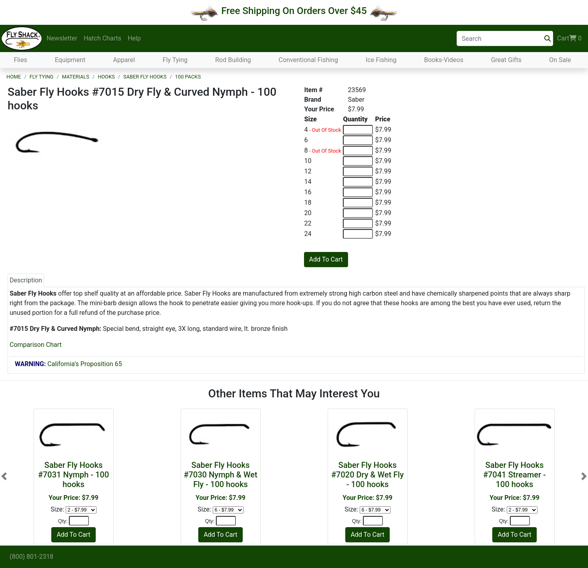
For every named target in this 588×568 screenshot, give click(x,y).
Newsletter (61, 38)
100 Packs (188, 77)
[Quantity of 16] (358, 192)
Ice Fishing (381, 60)
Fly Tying (175, 60)
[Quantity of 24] (358, 234)
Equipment (70, 60)
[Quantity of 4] (358, 130)
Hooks (106, 77)
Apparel (124, 60)
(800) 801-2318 (31, 556)
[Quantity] (79, 521)
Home (13, 77)
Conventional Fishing (308, 60)
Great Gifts (506, 60)
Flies (20, 60)
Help (134, 38)
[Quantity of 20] (358, 213)
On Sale (560, 60)
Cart (569, 38)
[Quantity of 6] (358, 140)
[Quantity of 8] (358, 150)
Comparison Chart (36, 344)
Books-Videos (443, 60)
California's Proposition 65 (68, 364)
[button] (4, 476)
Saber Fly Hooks (145, 77)
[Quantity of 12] (358, 171)
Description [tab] (26, 280)
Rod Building (233, 60)
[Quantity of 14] (358, 182)
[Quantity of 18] (358, 202)
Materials (75, 77)
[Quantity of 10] (358, 161)
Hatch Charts (102, 38)
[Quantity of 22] (358, 223)
